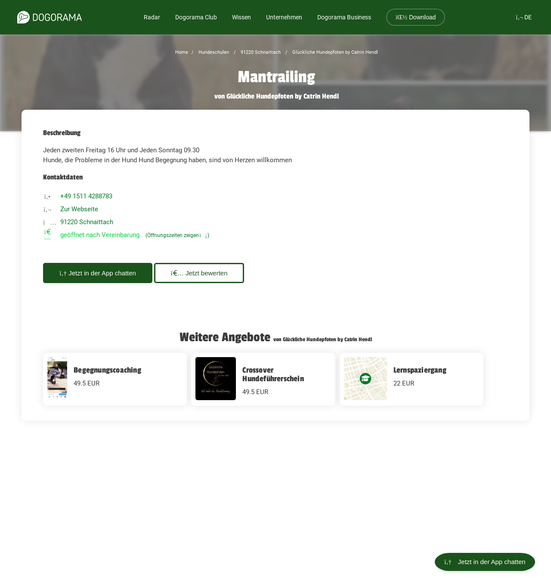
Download (416, 17)
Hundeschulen (213, 52)
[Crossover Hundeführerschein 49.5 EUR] (263, 379)
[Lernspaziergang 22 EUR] (411, 379)
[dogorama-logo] (49, 17)
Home (181, 52)
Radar (152, 17)
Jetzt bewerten (205, 273)
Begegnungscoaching (107, 370)
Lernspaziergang (419, 370)
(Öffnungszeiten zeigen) (177, 235)
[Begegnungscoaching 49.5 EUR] (115, 379)
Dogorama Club (196, 17)
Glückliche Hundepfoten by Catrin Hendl (334, 52)
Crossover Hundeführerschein (272, 374)
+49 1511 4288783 (86, 196)
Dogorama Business (344, 17)
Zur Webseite (79, 209)
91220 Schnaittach (260, 52)
